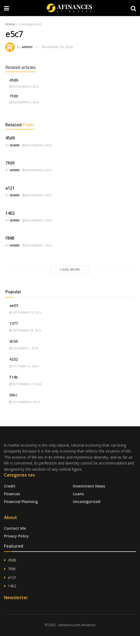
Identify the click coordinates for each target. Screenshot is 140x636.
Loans (78, 493)
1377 (13, 323)
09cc (13, 394)
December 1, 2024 (23, 348)
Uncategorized (30, 24)
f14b (13, 377)
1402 (10, 213)
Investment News (89, 486)
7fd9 (13, 96)
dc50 (13, 341)
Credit (9, 486)
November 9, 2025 (24, 86)
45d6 (13, 80)
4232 (13, 359)
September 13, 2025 (25, 312)
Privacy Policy (16, 536)
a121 (10, 188)
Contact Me (15, 528)
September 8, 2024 (24, 402)
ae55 (13, 305)
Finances (12, 493)
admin (27, 46)
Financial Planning (21, 501)
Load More (70, 269)
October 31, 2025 (23, 366)
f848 (9, 238)
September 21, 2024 (25, 384)
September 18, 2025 (25, 330)
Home (10, 24)
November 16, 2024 (57, 46)
